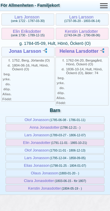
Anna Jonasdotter (45, 127)
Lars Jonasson (36, 135)
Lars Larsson (81, 17)
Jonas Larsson (25, 51)
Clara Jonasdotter (39, 180)
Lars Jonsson (26, 17)
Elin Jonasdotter (36, 142)
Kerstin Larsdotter (81, 31)
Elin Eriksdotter (27, 31)
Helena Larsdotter (79, 51)
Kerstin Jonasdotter (44, 188)
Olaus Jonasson (44, 173)
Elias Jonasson (37, 165)
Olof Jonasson (37, 120)
